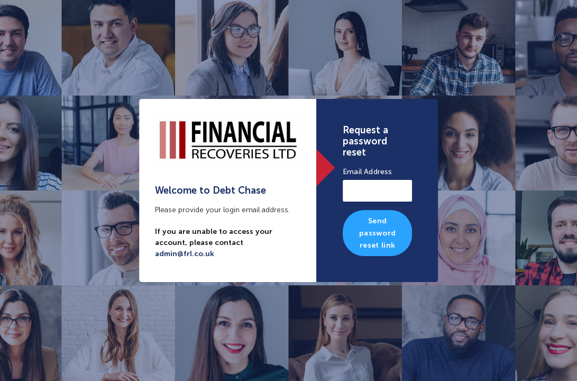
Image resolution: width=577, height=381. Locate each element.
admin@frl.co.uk (184, 253)
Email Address (367, 171)
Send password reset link (377, 233)
